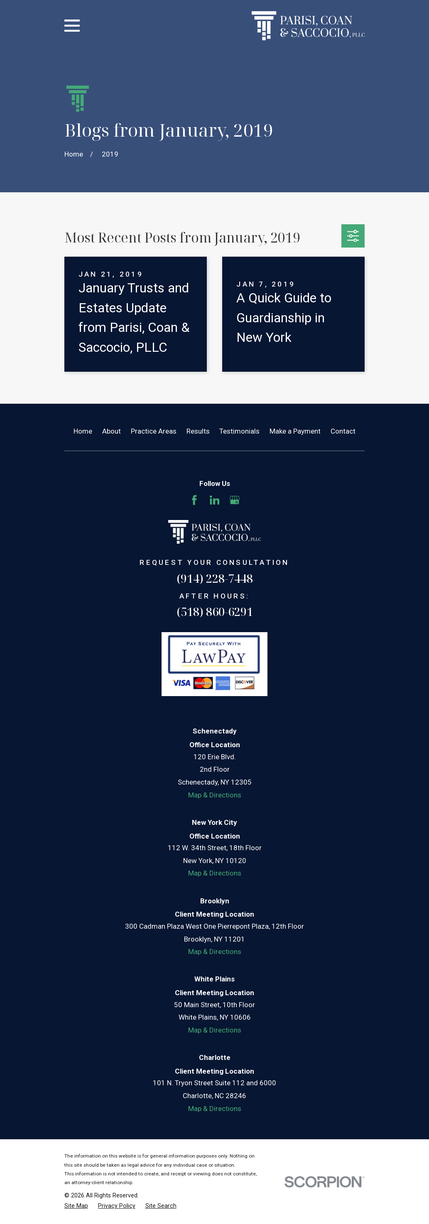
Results (198, 431)
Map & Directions (214, 795)
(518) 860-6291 (215, 611)
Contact (343, 431)
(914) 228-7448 (215, 578)
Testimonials (239, 431)
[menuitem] (76, 1206)
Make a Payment (295, 431)
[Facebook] (194, 500)
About (111, 431)
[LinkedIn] (215, 500)
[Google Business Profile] (235, 500)
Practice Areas (154, 431)
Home (83, 431)
